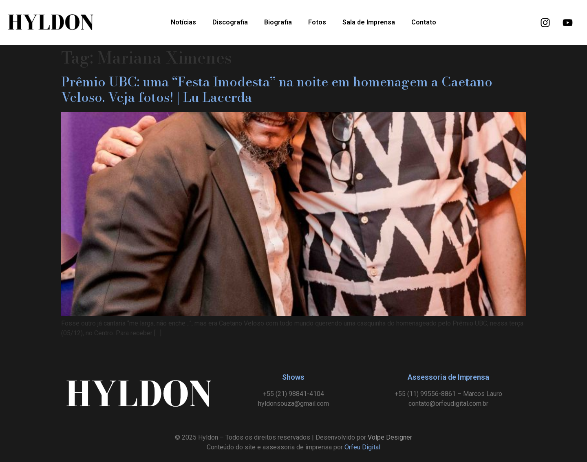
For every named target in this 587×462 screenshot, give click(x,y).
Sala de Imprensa (368, 22)
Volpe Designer (390, 437)
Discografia (230, 22)
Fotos (317, 22)
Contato (423, 22)
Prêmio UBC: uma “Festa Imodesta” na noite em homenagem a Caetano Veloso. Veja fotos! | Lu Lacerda (276, 89)
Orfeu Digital (362, 447)
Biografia (278, 22)
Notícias (183, 22)
